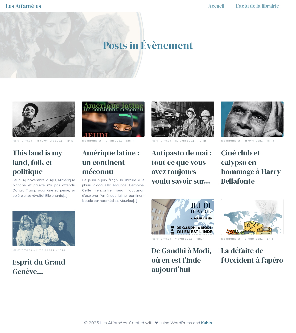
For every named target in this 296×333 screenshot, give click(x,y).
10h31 (202, 140)
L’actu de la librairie (257, 6)
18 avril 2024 (254, 140)
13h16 (270, 140)
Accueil (216, 6)
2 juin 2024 (114, 140)
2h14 (270, 238)
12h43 (200, 238)
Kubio (206, 323)
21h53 (130, 140)
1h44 (62, 250)
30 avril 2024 (184, 140)
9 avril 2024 (183, 238)
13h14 (70, 140)
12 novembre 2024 (49, 140)
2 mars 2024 (254, 238)
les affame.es (22, 140)
